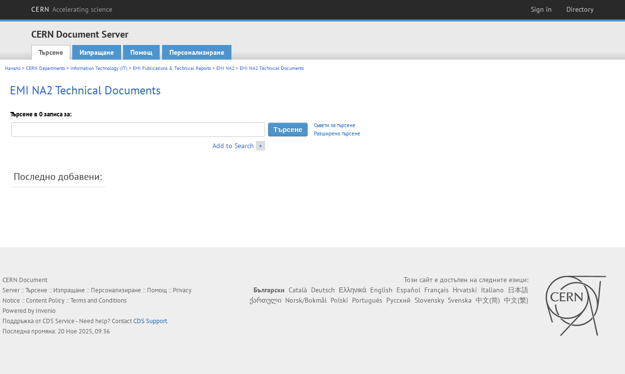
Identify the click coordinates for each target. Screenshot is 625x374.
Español (408, 290)
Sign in (541, 9)
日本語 (518, 290)
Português (367, 300)
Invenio (46, 311)
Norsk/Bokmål (306, 300)
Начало (13, 68)
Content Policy (45, 300)
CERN (71, 9)
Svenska (460, 300)
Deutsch (323, 290)
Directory (580, 9)
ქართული (265, 300)
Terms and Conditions (98, 300)
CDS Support (150, 321)
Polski (339, 300)
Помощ (141, 52)
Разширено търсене (337, 133)
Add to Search (233, 145)
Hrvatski (465, 290)
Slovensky (429, 300)
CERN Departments (45, 68)
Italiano (492, 290)
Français (436, 290)
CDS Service (58, 321)
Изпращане (97, 52)
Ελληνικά (352, 290)
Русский (398, 300)
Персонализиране (196, 52)
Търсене (51, 52)
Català (298, 290)
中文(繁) (516, 300)
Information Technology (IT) (98, 68)
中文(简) (488, 300)
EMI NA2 (225, 68)
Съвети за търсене (334, 125)
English (381, 290)
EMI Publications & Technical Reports (172, 68)
